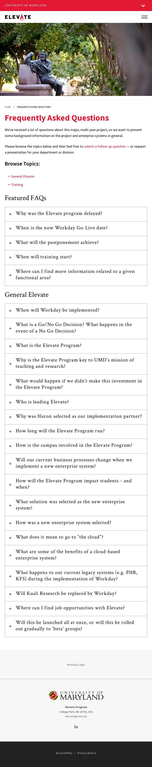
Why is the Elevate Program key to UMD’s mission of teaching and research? (75, 363)
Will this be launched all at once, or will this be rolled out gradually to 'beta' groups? (75, 625)
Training (17, 184)
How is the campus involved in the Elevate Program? (74, 445)
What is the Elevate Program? (49, 345)
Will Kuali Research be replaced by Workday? (66, 593)
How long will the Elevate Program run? (60, 430)
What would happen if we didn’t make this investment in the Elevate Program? (79, 384)
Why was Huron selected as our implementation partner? (79, 416)
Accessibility (64, 753)
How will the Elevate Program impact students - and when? (74, 484)
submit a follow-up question (105, 146)
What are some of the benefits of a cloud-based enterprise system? (68, 554)
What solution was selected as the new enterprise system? (70, 504)
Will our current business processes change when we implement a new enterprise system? (74, 463)
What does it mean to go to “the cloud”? (60, 537)
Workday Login (76, 664)
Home (8, 107)
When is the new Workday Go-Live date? (62, 227)
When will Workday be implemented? (58, 310)
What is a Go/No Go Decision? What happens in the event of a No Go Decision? (74, 327)
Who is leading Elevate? (42, 401)
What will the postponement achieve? (57, 242)
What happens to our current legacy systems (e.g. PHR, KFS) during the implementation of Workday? (77, 575)
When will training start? (44, 256)
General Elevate (22, 176)
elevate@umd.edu (76, 716)
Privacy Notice (86, 753)
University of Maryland (26, 5)
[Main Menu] (144, 17)
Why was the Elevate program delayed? (59, 213)
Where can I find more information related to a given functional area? (75, 274)
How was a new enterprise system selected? (63, 522)
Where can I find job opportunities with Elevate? (70, 607)
